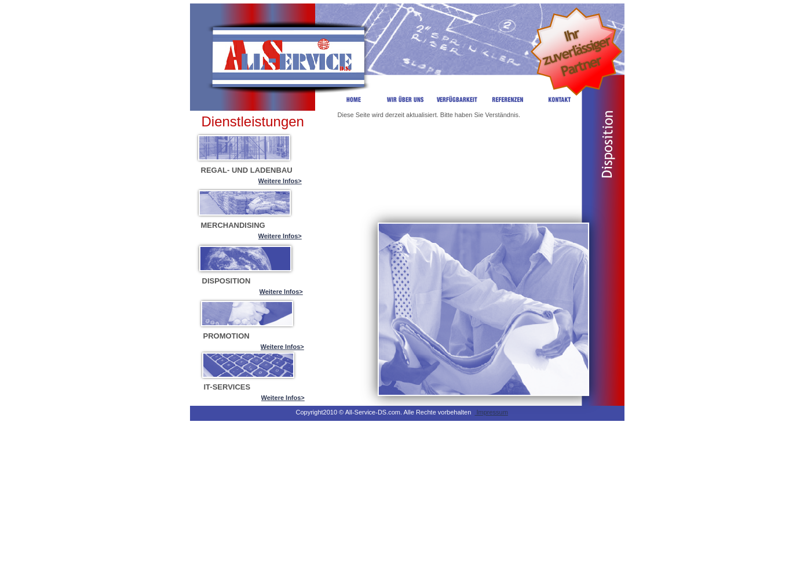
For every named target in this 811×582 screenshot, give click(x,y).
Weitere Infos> (280, 180)
